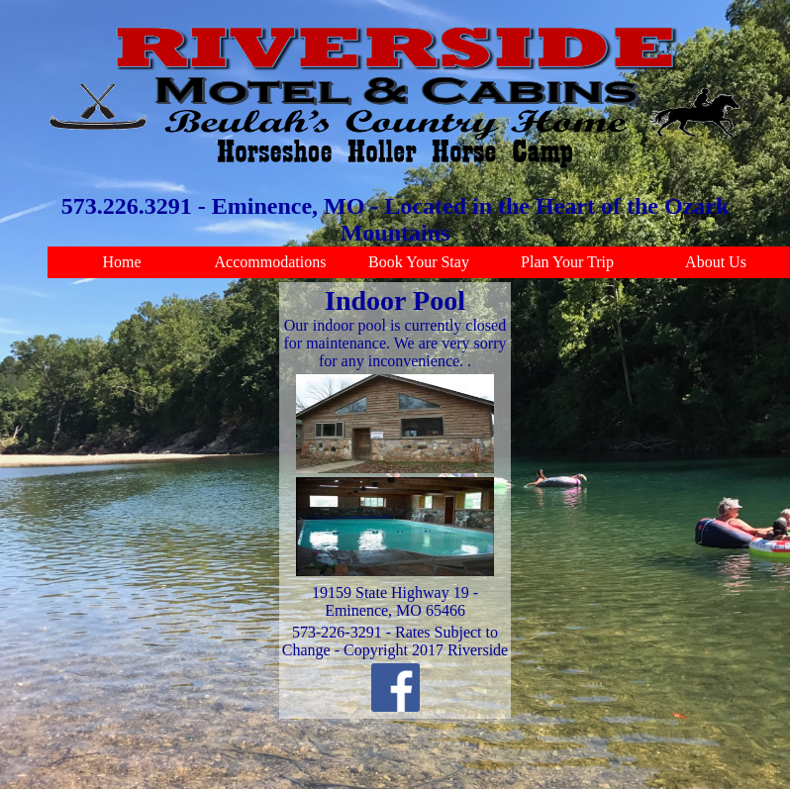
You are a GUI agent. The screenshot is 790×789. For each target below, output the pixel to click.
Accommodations (271, 261)
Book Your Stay (418, 261)
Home (121, 261)
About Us (715, 261)
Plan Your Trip (567, 261)
